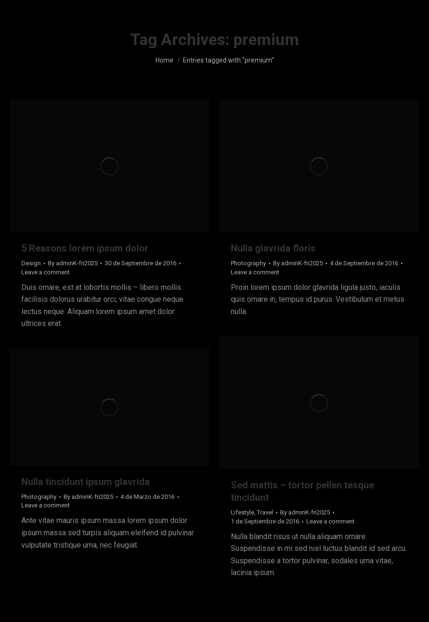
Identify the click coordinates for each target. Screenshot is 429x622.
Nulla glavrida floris (273, 248)
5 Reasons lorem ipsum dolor (84, 248)
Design (31, 263)
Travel (265, 512)
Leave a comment (45, 272)
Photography (248, 263)
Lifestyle (242, 512)
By (73, 263)
